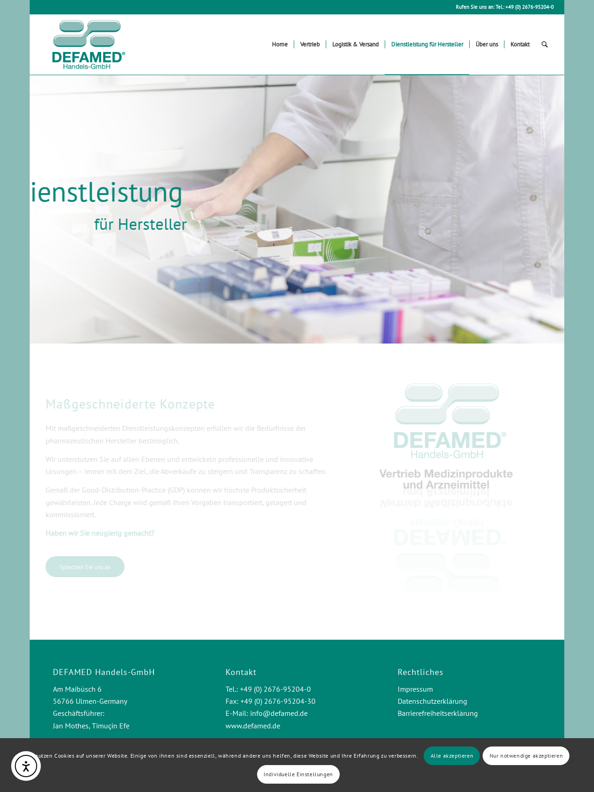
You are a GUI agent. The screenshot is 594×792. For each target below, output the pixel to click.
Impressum (415, 689)
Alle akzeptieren (452, 755)
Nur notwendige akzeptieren (526, 755)
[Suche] (545, 44)
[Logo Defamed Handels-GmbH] (88, 44)
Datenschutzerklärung (432, 701)
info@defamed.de (279, 713)
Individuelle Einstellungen (298, 774)
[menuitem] (280, 44)
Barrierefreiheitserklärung (438, 713)
